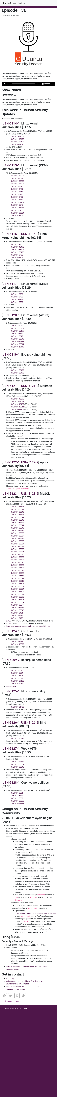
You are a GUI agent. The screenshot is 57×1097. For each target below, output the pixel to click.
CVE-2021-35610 (17, 581)
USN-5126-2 (29, 722)
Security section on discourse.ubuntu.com (22, 986)
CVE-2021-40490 (17, 139)
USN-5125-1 (11, 691)
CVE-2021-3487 (17, 642)
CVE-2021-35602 (17, 592)
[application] (28, 84)
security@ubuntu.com (15, 978)
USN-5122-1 (11, 462)
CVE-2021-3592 (17, 678)
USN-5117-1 (11, 284)
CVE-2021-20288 (17, 801)
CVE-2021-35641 (17, 525)
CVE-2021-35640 (17, 528)
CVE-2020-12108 (17, 409)
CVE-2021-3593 (17, 676)
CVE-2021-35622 (17, 573)
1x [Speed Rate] (52, 84)
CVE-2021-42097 (17, 401)
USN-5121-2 (29, 386)
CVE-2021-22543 (17, 339)
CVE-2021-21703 (17, 707)
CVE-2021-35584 (17, 602)
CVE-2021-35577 (17, 605)
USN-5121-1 (11, 386)
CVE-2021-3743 (17, 194)
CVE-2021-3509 (17, 798)
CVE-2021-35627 (17, 560)
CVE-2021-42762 (17, 762)
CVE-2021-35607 (17, 586)
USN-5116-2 (29, 234)
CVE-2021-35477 (17, 208)
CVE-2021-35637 (17, 536)
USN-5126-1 (11, 722)
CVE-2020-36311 (17, 342)
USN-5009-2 (11, 660)
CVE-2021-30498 (17, 373)
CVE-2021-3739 (17, 197)
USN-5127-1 (11, 748)
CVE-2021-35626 (17, 562)
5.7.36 (8, 623)
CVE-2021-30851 (17, 764)
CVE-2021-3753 (17, 192)
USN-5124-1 (11, 631)
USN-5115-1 (11, 165)
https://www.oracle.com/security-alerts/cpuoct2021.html (28, 626)
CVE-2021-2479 (17, 616)
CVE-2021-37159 (17, 202)
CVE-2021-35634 (17, 544)
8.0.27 (8, 621)
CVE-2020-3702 (17, 144)
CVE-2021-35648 (17, 507)
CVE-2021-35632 (17, 549)
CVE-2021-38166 (17, 186)
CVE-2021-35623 (17, 570)
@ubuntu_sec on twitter (15, 989)
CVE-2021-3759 (17, 189)
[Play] (4, 84)
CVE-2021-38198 (17, 142)
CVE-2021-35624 (17, 568)
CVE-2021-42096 (17, 399)
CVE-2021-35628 (17, 557)
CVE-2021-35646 (17, 512)
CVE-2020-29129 (17, 684)
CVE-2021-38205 (17, 181)
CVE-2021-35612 (17, 578)
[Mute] (42, 84)
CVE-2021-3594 (17, 673)
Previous (7, 1001)
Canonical (23, 1008)
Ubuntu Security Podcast (14, 3)
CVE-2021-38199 (17, 331)
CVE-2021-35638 (17, 533)
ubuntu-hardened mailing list (17, 984)
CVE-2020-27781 (17, 804)
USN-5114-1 (11, 123)
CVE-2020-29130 (17, 681)
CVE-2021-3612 (17, 336)
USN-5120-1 (11, 315)
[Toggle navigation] (52, 3)
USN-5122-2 (29, 462)
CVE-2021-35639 (17, 531)
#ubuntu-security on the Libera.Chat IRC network (25, 981)
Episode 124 (11, 686)
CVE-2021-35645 (17, 515)
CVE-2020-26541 (17, 344)
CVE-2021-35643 (17, 520)
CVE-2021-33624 (17, 213)
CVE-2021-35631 (17, 552)
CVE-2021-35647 (17, 509)
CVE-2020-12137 (17, 404)
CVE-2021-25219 (17, 738)
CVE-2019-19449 (17, 347)
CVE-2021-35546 (17, 610)
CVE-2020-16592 (17, 644)
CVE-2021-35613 (17, 576)
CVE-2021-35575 (17, 608)
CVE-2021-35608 (17, 584)
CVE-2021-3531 (17, 793)
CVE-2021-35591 (17, 600)
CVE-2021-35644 (17, 517)
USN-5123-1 (11, 493)
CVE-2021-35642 (17, 523)
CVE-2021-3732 (17, 200)
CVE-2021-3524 (17, 796)
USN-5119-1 (11, 354)
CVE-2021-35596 (17, 597)
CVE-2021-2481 (17, 613)
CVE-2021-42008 (17, 136)
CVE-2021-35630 (17, 554)
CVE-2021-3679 (17, 205)
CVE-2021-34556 (17, 210)
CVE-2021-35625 (17, 565)
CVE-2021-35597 (17, 594)
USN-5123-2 (29, 493)
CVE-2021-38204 (17, 184)
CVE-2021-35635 (17, 541)
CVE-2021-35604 (17, 589)
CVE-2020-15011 (17, 407)
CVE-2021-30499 (17, 370)
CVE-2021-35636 (17, 538)
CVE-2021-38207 (17, 328)
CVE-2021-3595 (17, 670)
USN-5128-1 (11, 782)
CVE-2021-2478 (17, 618)
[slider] (23, 83)
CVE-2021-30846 (17, 767)
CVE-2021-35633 (17, 546)
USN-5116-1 (11, 234)
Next (18, 1001)
